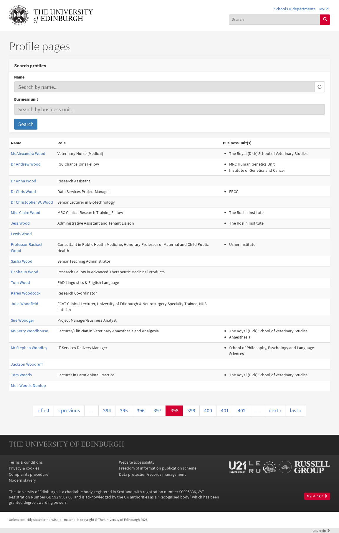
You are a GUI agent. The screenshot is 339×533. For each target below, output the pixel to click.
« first (43, 410)
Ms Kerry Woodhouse (29, 330)
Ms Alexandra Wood (28, 153)
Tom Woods (21, 374)
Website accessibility (137, 462)
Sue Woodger (22, 320)
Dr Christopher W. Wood (32, 202)
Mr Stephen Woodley (29, 347)
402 (242, 410)
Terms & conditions (26, 462)
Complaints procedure (28, 474)
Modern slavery (22, 480)
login (321, 531)
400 (208, 410)
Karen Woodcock (25, 293)
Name (19, 77)
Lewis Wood (21, 233)
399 (191, 410)
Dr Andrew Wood (26, 164)
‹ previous (69, 410)
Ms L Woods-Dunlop (28, 385)
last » (296, 410)
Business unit (26, 99)
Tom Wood (20, 282)
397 (157, 410)
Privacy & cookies (24, 468)
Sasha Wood (21, 261)
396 (141, 410)
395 (124, 410)
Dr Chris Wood (23, 191)
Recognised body (174, 497)
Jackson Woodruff (27, 364)
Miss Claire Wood (25, 212)
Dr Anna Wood (23, 181)
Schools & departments (294, 9)
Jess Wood (20, 223)
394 (107, 410)
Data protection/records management (152, 474)
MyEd (324, 9)
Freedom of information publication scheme (157, 468)
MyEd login (317, 496)
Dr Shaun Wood (24, 271)
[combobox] (274, 19)
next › (275, 410)
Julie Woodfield (24, 303)
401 (225, 410)
